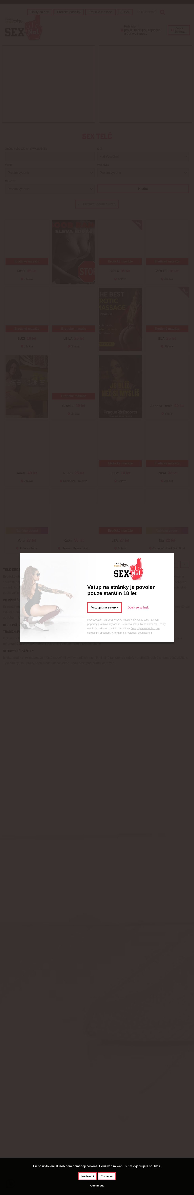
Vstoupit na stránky (104, 607)
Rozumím (107, 1176)
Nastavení (87, 1176)
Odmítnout (97, 1185)
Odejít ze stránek (138, 607)
